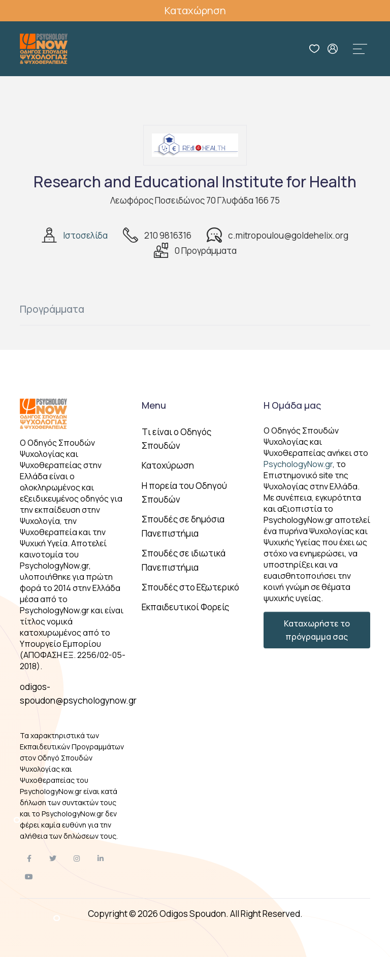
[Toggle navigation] (360, 49)
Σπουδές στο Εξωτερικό (190, 587)
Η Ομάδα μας (292, 405)
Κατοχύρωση (168, 465)
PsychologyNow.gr (298, 464)
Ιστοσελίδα (85, 235)
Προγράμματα (52, 309)
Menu (154, 405)
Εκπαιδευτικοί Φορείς (185, 607)
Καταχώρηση (195, 10)
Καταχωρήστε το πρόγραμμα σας (317, 630)
